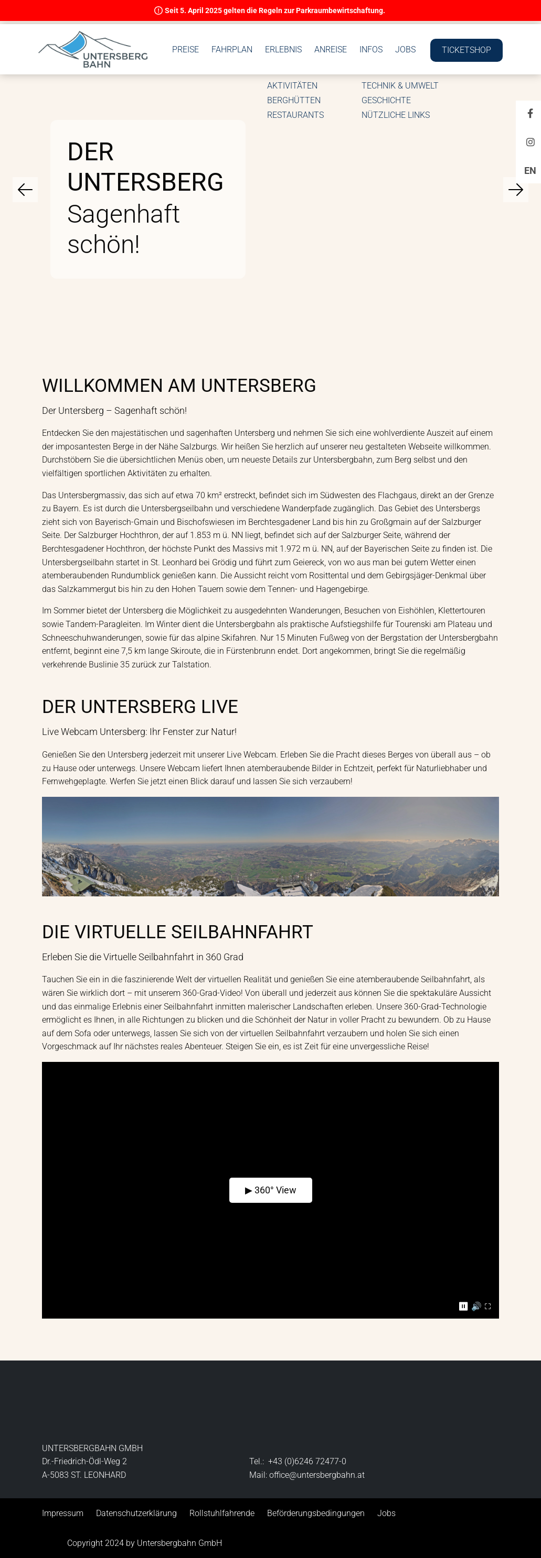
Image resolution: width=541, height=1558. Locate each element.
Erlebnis (360, 35)
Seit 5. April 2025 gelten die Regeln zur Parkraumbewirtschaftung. (275, 10)
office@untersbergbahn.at (317, 1475)
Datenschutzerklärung (136, 1513)
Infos (448, 35)
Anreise (407, 35)
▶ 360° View (270, 1189)
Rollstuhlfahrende (221, 1513)
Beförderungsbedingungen (316, 1513)
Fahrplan (309, 35)
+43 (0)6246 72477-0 (307, 1461)
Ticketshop (462, 58)
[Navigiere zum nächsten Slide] (515, 189)
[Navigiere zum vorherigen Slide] (25, 189)
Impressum (62, 1513)
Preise (262, 35)
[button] (96, 46)
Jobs (482, 35)
